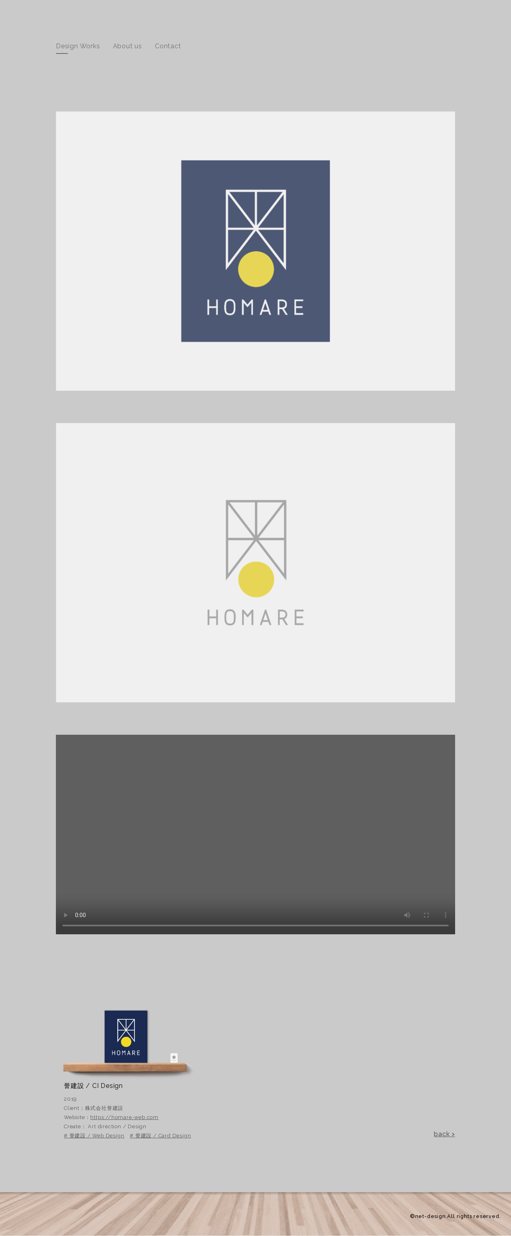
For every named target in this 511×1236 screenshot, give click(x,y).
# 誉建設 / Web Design (94, 1136)
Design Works (78, 46)
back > (444, 1134)
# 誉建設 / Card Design (160, 1136)
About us (127, 46)
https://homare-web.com (124, 1117)
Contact (168, 46)
